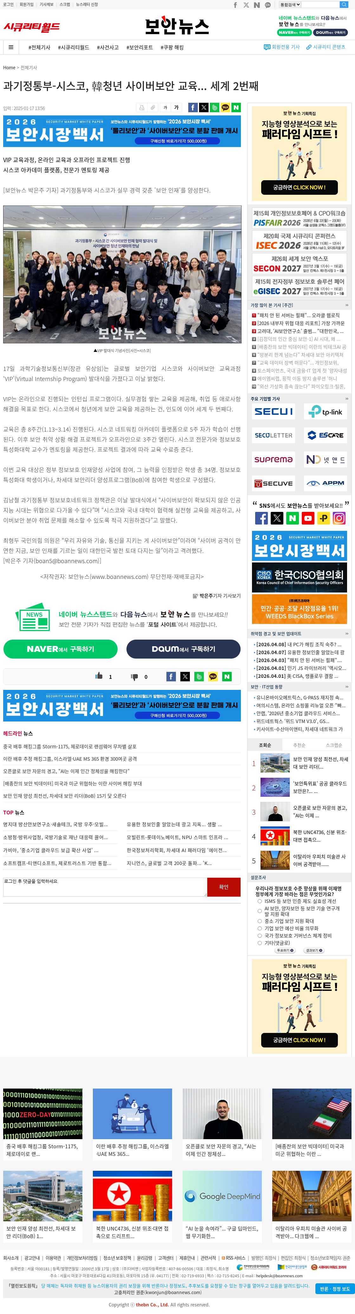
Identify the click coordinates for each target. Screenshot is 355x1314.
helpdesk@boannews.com (279, 1276)
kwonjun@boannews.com (173, 1292)
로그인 (8, 4)
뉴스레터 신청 (87, 4)
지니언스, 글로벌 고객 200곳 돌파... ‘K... (169, 863)
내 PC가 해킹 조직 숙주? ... (298, 644)
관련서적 (208, 1258)
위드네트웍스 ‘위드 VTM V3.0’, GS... (292, 721)
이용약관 (53, 1258)
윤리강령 (144, 1258)
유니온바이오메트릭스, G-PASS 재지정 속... (299, 697)
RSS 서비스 (235, 1258)
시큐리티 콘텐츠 (329, 46)
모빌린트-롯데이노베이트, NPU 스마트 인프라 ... (178, 837)
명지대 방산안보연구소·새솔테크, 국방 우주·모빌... (55, 824)
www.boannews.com (119, 576)
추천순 (299, 745)
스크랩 (65, 4)
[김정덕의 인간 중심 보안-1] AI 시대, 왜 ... (298, 338)
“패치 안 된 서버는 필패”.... (299, 660)
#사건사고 (108, 47)
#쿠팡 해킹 (172, 47)
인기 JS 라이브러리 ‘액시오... (301, 668)
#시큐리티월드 (73, 47)
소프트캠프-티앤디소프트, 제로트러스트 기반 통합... (57, 863)
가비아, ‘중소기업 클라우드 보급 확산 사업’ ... (51, 850)
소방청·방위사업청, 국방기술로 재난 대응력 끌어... (55, 837)
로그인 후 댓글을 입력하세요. (105, 887)
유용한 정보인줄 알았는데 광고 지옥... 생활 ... (174, 824)
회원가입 (27, 4)
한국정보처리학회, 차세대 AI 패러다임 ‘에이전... (177, 850)
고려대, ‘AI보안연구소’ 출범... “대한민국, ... (300, 331)
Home (9, 67)
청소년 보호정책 (117, 1258)
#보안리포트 (139, 47)
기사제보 (47, 4)
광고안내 (32, 1258)
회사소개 (10, 1258)
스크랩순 (334, 745)
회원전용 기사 (286, 46)
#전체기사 (39, 47)
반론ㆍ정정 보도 (335, 1289)
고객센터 (165, 1258)
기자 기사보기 (217, 595)
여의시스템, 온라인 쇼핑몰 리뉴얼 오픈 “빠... (300, 705)
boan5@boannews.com (67, 560)
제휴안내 (187, 1258)
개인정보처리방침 (82, 1258)
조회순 (265, 745)
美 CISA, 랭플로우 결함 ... (297, 675)
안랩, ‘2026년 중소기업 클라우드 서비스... (298, 713)
